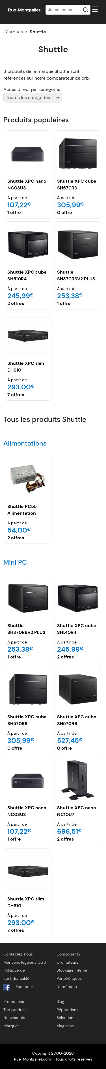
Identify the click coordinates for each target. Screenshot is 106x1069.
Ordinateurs (67, 962)
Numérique (67, 986)
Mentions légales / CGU (24, 962)
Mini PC (15, 562)
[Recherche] (68, 10)
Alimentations (25, 443)
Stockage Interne (72, 970)
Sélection (65, 1017)
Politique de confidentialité (16, 974)
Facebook (18, 987)
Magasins (65, 1025)
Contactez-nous (18, 954)
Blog (60, 1001)
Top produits (15, 1009)
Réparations (67, 1009)
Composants (68, 954)
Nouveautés (14, 1017)
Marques (14, 32)
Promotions (13, 1001)
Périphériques (69, 978)
